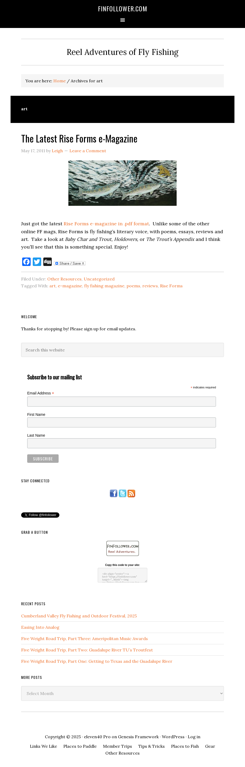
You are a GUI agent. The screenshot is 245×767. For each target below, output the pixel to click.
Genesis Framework (138, 736)
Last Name (36, 435)
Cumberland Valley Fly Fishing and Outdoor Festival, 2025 (79, 615)
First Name (36, 414)
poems (133, 285)
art (52, 285)
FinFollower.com (122, 8)
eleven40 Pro (97, 736)
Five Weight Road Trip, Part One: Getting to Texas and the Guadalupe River (96, 661)
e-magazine (70, 285)
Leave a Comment (87, 150)
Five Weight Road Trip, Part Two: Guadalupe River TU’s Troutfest (87, 649)
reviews (150, 285)
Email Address (40, 393)
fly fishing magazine (104, 285)
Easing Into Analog (40, 627)
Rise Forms (171, 285)
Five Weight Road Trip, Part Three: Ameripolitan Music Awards (84, 638)
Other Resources (64, 279)
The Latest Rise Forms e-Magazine (79, 138)
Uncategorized (99, 279)
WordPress (173, 736)
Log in (194, 736)
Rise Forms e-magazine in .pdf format (106, 224)
